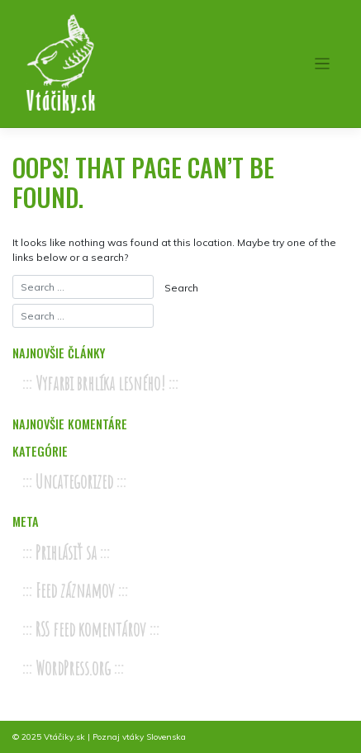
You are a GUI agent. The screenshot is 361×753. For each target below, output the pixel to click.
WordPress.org (73, 668)
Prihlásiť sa (66, 553)
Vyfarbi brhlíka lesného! (100, 383)
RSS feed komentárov (91, 630)
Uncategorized (74, 482)
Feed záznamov (75, 591)
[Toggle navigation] (323, 64)
